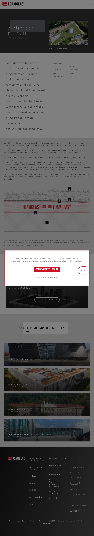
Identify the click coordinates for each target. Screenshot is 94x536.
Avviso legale (77, 261)
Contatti (83, 270)
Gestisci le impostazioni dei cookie (47, 277)
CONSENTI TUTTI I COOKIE (47, 269)
